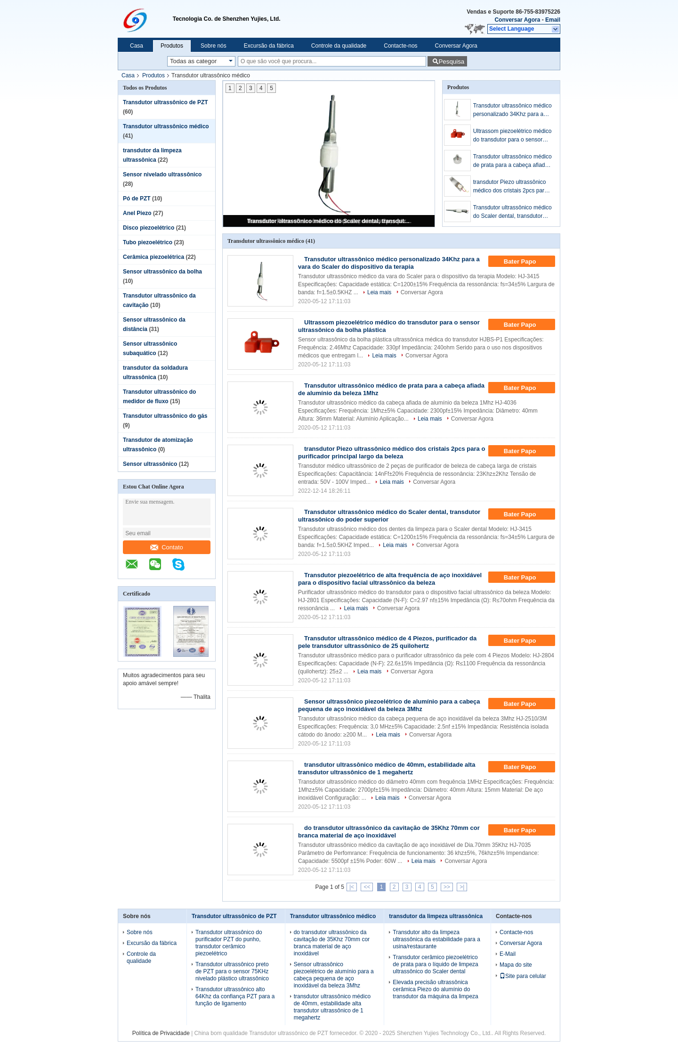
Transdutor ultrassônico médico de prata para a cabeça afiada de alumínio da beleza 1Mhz (512, 161)
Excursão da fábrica (269, 45)
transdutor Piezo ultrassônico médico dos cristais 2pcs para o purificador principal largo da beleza (512, 187)
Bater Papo (526, 261)
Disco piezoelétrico (148, 227)
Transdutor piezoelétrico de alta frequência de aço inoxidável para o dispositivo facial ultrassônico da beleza (390, 579)
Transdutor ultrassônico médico (166, 126)
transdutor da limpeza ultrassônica (436, 916)
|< (351, 887)
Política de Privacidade (161, 1033)
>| (462, 887)
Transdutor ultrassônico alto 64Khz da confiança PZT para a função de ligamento (235, 996)
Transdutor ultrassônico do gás (165, 416)
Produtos (172, 45)
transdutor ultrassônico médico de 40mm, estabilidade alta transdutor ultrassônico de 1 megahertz (386, 768)
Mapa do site (516, 964)
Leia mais (379, 292)
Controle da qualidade (338, 45)
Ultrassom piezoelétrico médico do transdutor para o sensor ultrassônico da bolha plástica (512, 136)
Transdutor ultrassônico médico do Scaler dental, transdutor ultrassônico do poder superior (329, 221)
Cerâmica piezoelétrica (153, 257)
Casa (136, 45)
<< (366, 887)
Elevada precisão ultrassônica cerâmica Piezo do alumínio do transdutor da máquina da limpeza (435, 989)
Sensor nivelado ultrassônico (162, 174)
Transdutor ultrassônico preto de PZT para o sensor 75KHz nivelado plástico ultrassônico (232, 971)
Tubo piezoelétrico (147, 242)
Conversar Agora (517, 20)
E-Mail (508, 954)
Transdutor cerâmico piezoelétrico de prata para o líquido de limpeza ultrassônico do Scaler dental (435, 964)
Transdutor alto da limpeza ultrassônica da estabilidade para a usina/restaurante (436, 939)
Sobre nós (213, 45)
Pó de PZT (137, 198)
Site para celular (523, 976)
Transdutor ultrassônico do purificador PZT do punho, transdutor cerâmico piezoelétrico (228, 943)
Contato (166, 547)
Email (552, 20)
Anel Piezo (137, 213)
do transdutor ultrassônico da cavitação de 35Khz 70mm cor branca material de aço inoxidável (389, 831)
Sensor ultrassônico (150, 464)
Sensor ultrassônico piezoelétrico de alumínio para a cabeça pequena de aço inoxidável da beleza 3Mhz (389, 705)
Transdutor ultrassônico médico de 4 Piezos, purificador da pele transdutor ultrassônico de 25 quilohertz (387, 642)
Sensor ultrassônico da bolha (162, 271)
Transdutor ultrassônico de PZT (165, 102)
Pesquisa (451, 61)
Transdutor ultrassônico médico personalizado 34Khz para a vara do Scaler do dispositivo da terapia (512, 110)
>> (447, 887)
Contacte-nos (400, 45)
